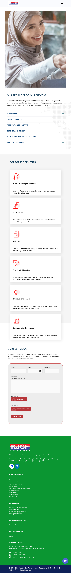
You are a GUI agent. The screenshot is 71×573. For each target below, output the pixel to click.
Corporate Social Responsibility (19, 488)
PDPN (11, 536)
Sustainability (13, 494)
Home (11, 480)
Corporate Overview (16, 482)
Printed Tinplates (15, 525)
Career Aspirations (15, 484)
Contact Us (13, 496)
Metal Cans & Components (18, 507)
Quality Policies (14, 490)
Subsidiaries (13, 492)
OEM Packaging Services (17, 511)
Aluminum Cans (14, 509)
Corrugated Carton (15, 514)
